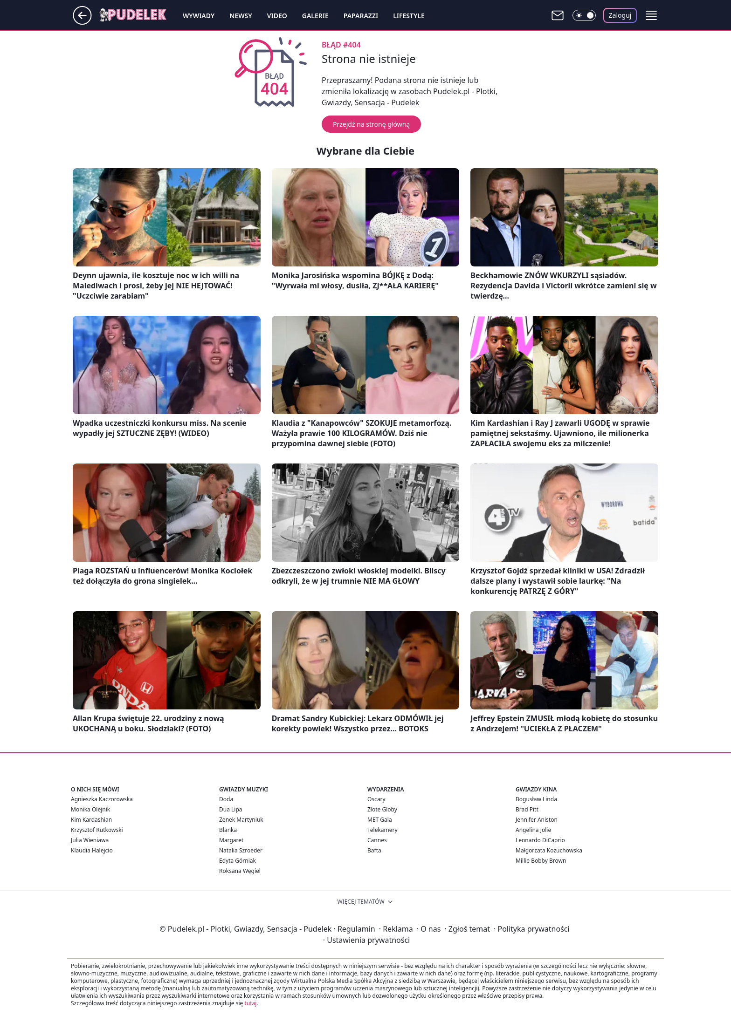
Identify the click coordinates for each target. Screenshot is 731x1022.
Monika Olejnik (90, 809)
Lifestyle (409, 15)
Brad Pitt (527, 809)
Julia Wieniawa (90, 840)
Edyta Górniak (237, 861)
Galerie (315, 15)
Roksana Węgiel (240, 871)
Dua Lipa (230, 809)
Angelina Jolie (533, 830)
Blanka (228, 830)
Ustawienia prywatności (366, 940)
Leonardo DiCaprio (540, 840)
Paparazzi (361, 15)
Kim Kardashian (91, 820)
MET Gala (379, 820)
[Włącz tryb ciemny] (584, 15)
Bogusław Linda (536, 799)
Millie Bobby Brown (541, 861)
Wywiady (198, 15)
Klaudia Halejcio (92, 850)
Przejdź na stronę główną (371, 124)
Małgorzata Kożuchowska (549, 850)
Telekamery (382, 830)
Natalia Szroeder (240, 850)
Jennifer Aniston (537, 820)
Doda (226, 799)
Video (277, 15)
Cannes (377, 840)
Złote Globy (382, 809)
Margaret (231, 840)
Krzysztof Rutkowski (97, 830)
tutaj (250, 1003)
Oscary (376, 799)
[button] (651, 15)
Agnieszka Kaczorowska (102, 799)
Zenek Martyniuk (241, 820)
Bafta (374, 850)
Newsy (240, 15)
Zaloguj (620, 15)
